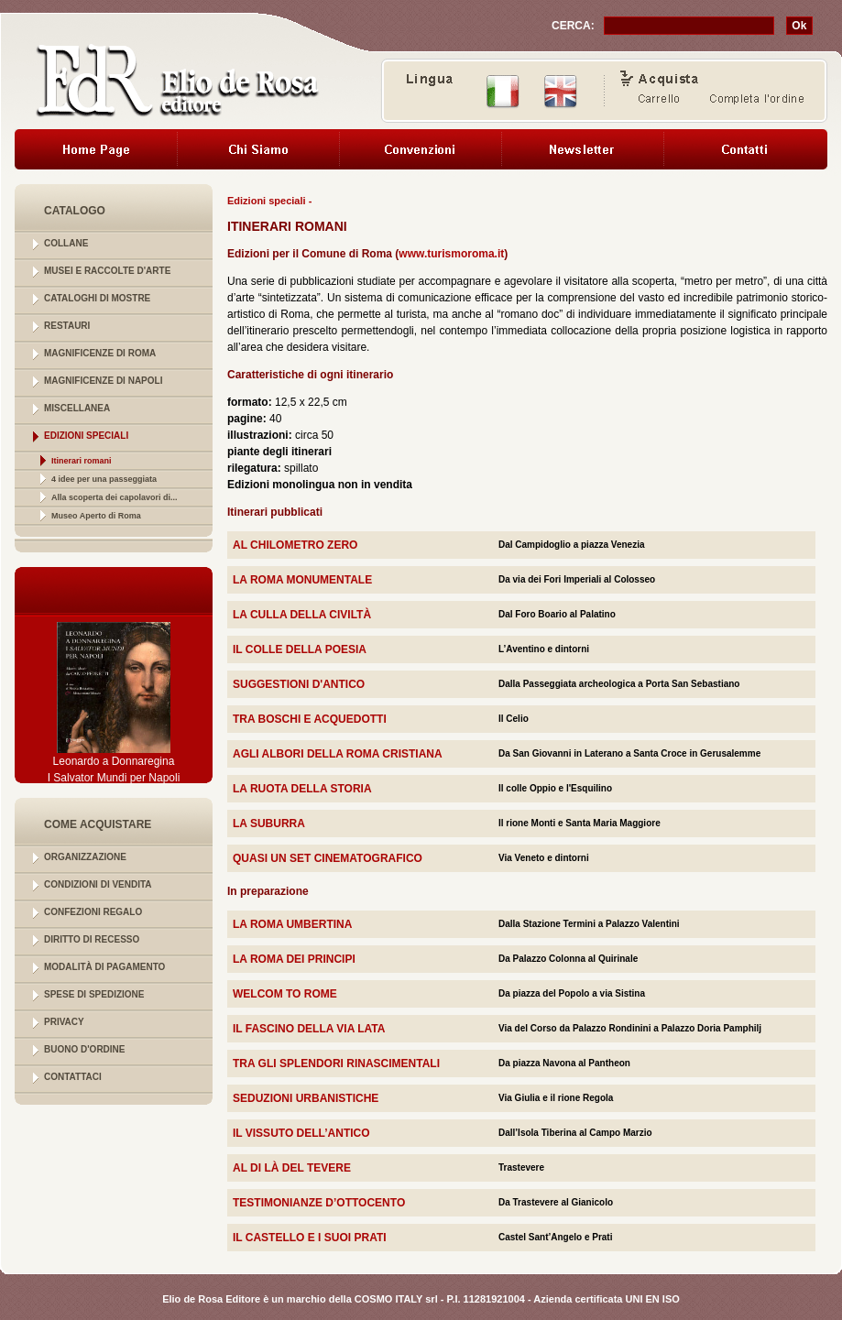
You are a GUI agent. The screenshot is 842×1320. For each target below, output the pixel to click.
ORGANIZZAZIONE (85, 857)
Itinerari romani (81, 460)
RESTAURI (67, 326)
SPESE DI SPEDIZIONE (94, 994)
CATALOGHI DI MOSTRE (97, 298)
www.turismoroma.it (451, 253)
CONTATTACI (73, 1077)
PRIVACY (64, 1022)
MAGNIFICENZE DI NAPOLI (103, 381)
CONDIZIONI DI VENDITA (98, 884)
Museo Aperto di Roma (96, 515)
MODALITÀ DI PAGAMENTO (104, 967)
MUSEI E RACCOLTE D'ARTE (107, 271)
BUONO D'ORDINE (85, 1049)
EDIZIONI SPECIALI (86, 436)
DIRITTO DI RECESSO (91, 939)
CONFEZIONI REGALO (93, 912)
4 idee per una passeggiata (104, 479)
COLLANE (66, 243)
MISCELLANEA (77, 408)
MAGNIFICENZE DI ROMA (100, 353)
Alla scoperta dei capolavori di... (114, 497)
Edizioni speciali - (269, 200)
